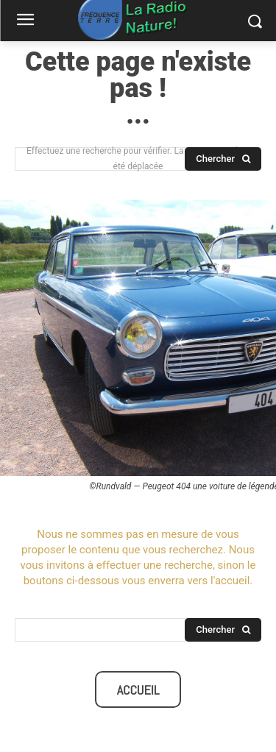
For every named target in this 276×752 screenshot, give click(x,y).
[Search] (223, 159)
